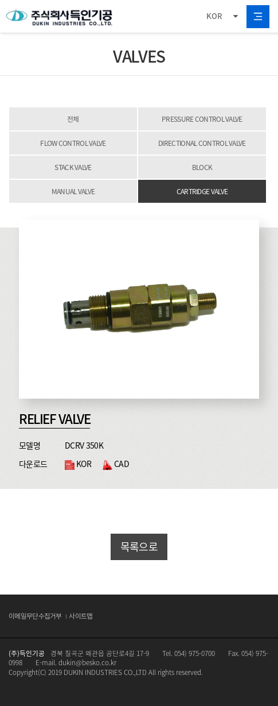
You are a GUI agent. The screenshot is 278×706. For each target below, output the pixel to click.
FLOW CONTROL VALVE (72, 143)
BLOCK (202, 167)
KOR (214, 15)
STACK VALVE (72, 167)
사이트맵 (80, 616)
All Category (257, 16)
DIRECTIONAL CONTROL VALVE (202, 143)
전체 (73, 119)
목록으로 (139, 546)
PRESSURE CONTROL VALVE (202, 119)
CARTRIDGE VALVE (202, 191)
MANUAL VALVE (73, 191)
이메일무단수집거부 (35, 616)
